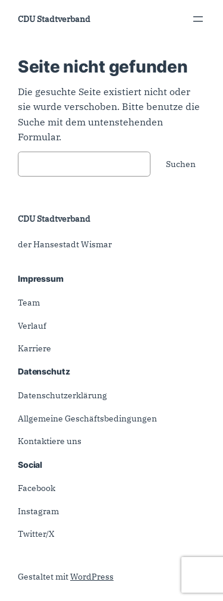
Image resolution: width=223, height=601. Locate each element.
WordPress (92, 576)
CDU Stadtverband (54, 18)
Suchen (181, 163)
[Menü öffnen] (198, 19)
